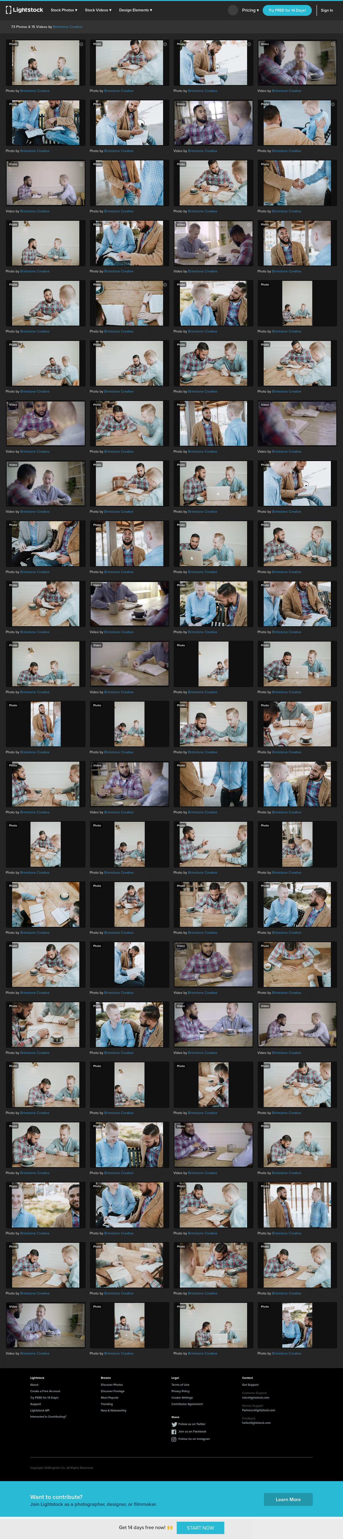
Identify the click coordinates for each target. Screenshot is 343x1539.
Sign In (327, 10)
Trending (107, 1404)
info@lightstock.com (255, 1397)
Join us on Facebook (192, 1431)
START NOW (200, 1527)
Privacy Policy (181, 1391)
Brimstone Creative (67, 26)
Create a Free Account (45, 1391)
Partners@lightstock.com (258, 1410)
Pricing (250, 10)
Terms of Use (180, 1385)
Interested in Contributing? (48, 1416)
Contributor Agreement (187, 1404)
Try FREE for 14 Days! (287, 10)
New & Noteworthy (113, 1410)
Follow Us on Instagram (194, 1439)
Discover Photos (112, 1385)
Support (35, 1404)
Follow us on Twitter (191, 1424)
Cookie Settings (182, 1397)
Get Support (250, 1385)
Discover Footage (113, 1391)
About (34, 1385)
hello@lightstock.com (256, 1423)
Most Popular (109, 1397)
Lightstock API (39, 1410)
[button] (64, 10)
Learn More (288, 1499)
